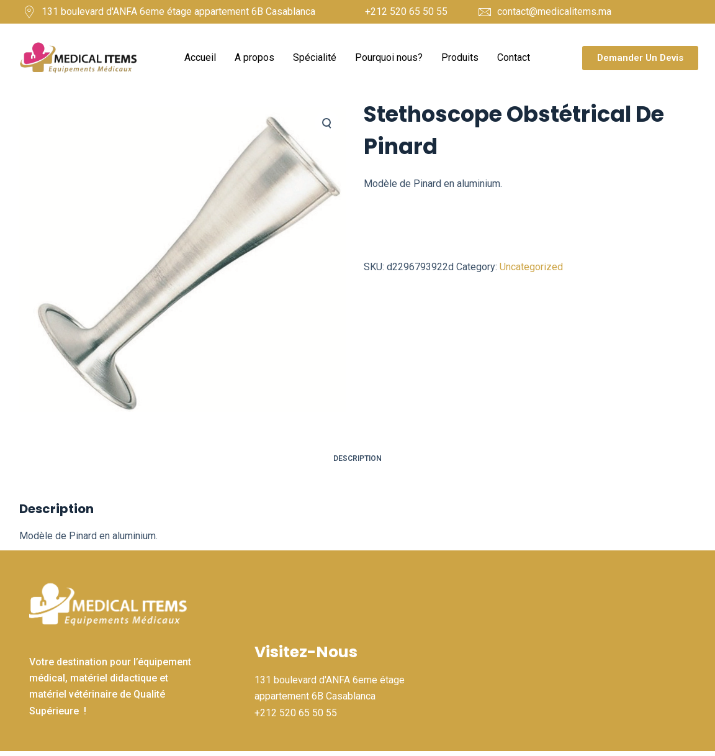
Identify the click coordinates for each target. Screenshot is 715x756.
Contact (513, 57)
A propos (254, 57)
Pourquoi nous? (389, 57)
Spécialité (314, 57)
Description (357, 458)
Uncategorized (531, 267)
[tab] (357, 459)
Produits (460, 57)
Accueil (200, 57)
